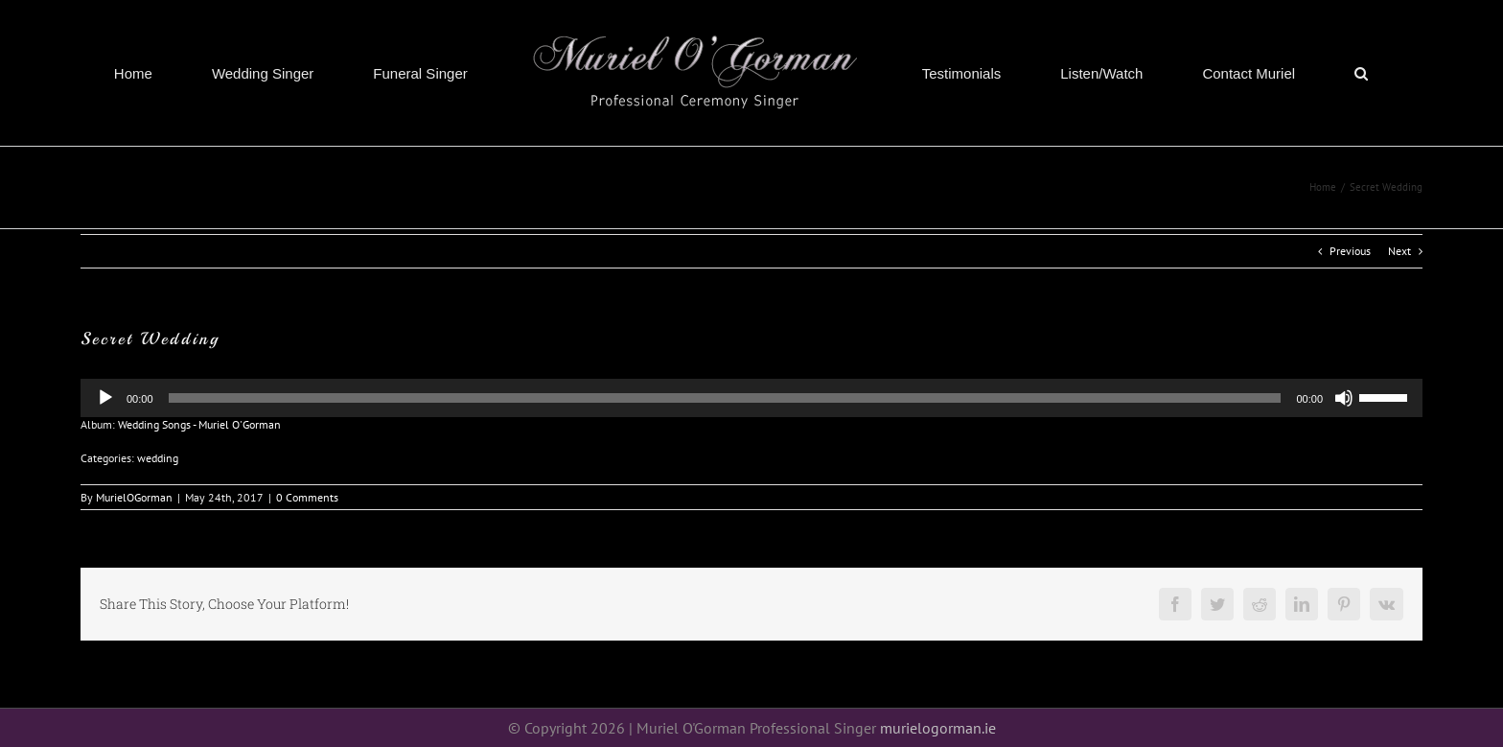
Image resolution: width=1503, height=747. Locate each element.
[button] (1361, 73)
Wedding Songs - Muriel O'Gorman (199, 424)
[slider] (1386, 396)
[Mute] (1343, 398)
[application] (751, 398)
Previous (1350, 251)
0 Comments (307, 497)
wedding (157, 458)
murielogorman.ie (938, 727)
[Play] (105, 398)
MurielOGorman (134, 497)
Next (1399, 251)
